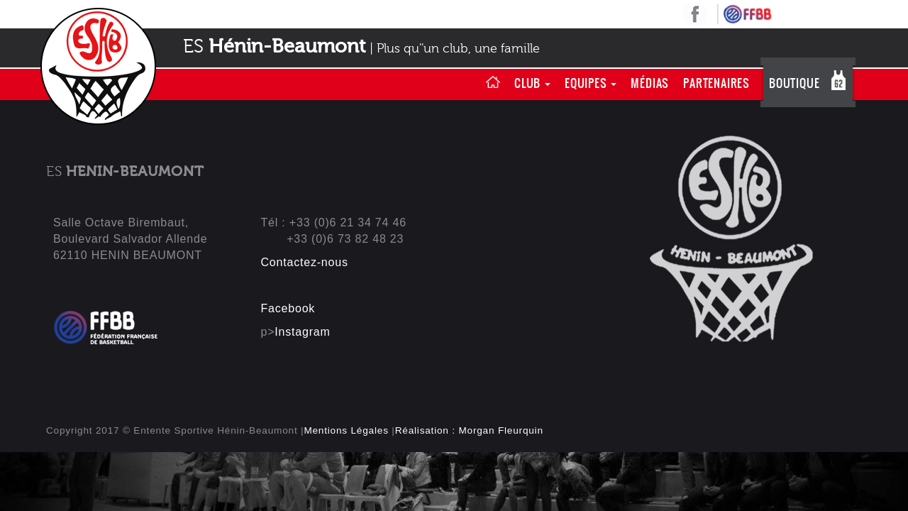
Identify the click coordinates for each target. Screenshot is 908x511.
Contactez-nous (304, 262)
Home (493, 83)
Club (532, 83)
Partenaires (716, 83)
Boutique (794, 83)
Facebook (288, 308)
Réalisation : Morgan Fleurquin (469, 430)
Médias (650, 83)
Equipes (590, 83)
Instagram (302, 332)
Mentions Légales (346, 430)
